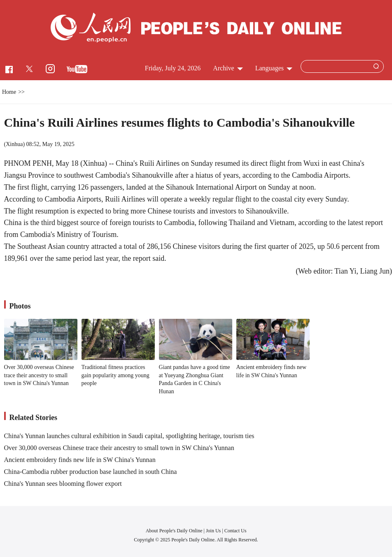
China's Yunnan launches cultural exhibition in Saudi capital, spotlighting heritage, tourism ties (129, 435)
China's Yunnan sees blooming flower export (63, 483)
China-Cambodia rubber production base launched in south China (90, 471)
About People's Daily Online (174, 531)
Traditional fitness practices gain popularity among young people (115, 375)
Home (9, 92)
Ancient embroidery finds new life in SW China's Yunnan (80, 459)
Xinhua (14, 144)
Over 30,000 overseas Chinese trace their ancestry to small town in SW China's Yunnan (39, 375)
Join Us (214, 531)
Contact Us (235, 531)
